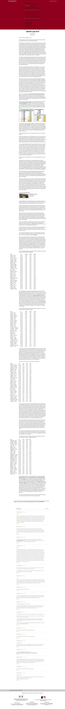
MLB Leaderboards (29, 22)
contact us (38, 16)
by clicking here (24, 103)
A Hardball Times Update (33, 194)
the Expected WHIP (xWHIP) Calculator (25, 102)
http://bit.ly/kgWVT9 (20, 540)
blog (30, 501)
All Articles (27, 26)
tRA (29, 229)
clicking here (35, 234)
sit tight (24, 479)
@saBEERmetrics (41, 501)
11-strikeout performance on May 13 (38, 295)
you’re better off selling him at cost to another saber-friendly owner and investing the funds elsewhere (32, 477)
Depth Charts (28, 24)
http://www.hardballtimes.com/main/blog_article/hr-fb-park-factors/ (27, 652)
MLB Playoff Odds (29, 23)
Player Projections (29, 25)
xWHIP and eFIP (32, 31)
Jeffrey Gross (33, 33)
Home (27, 21)
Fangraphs (28, 124)
